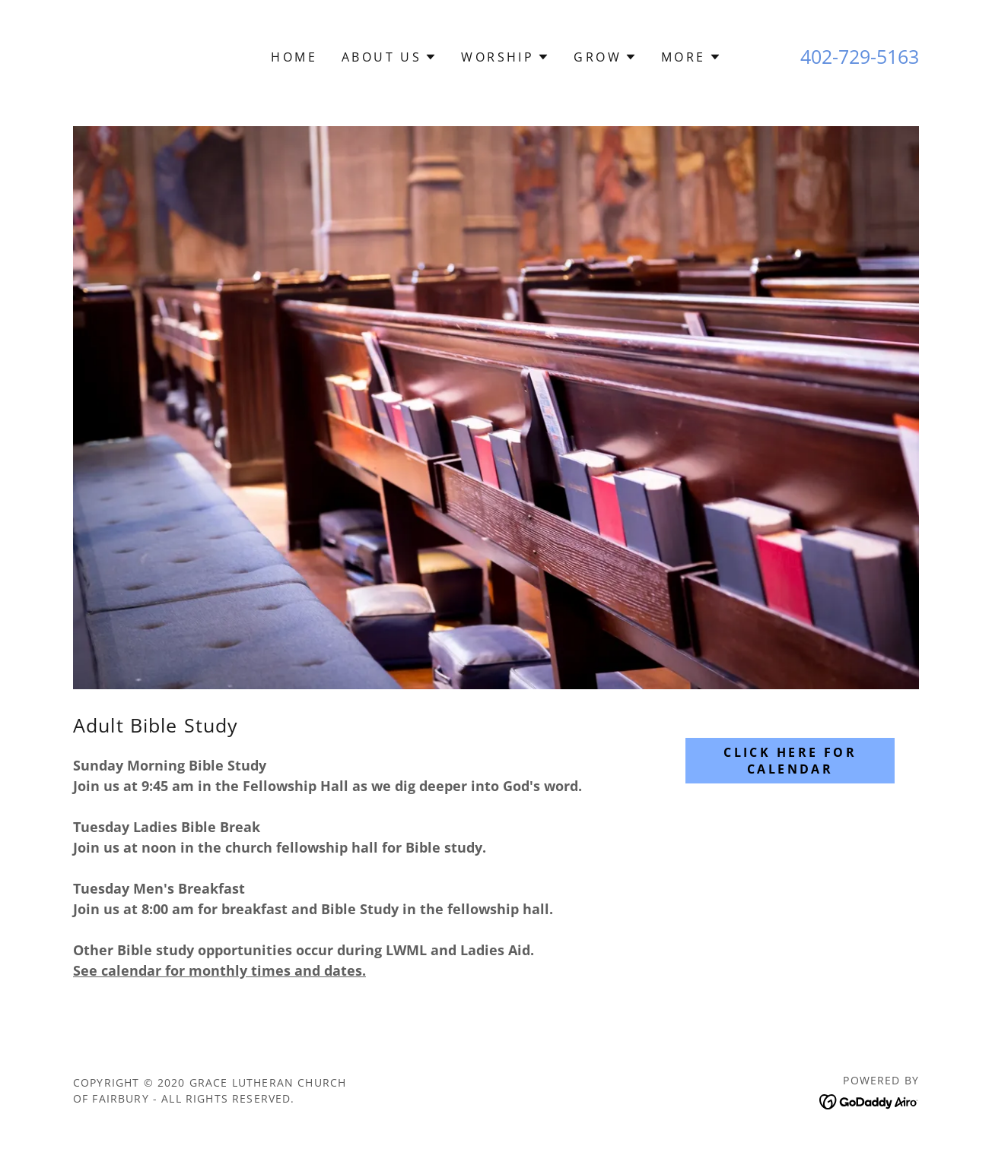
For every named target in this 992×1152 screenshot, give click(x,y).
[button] (389, 57)
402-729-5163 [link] (859, 56)
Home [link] (294, 57)
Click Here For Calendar (790, 760)
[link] (869, 1100)
